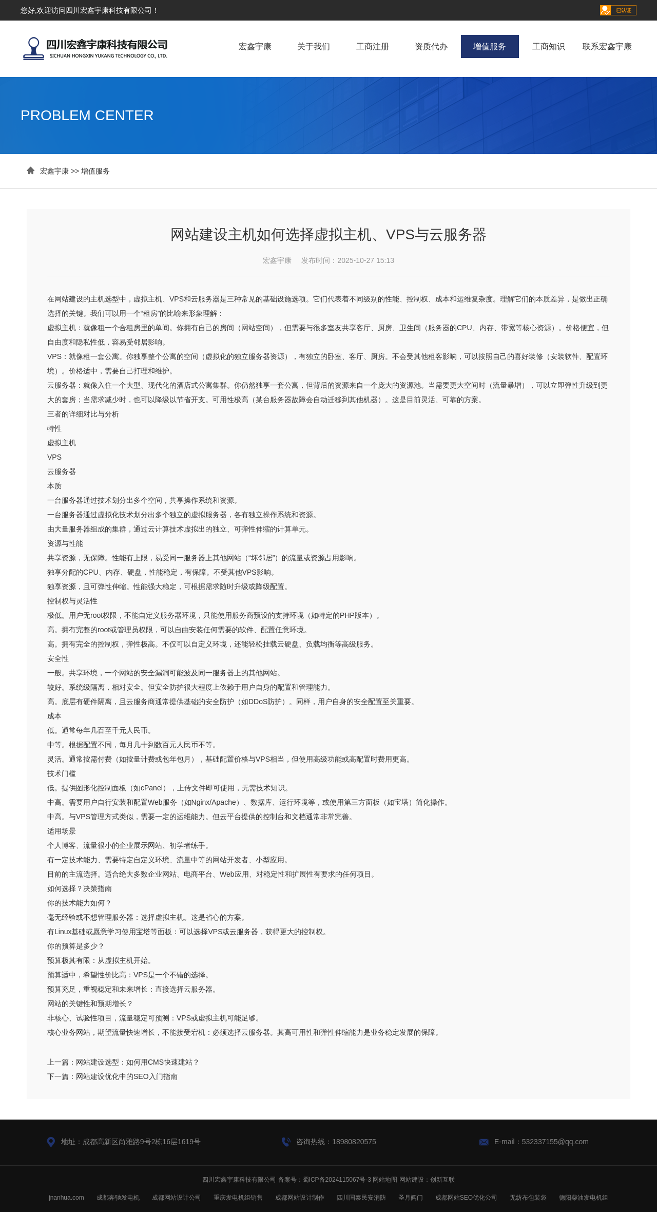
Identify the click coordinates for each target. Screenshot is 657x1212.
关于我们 (313, 46)
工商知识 (548, 46)
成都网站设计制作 (299, 1197)
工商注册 (372, 46)
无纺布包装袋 (528, 1197)
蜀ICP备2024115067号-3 (337, 1179)
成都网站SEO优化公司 (466, 1197)
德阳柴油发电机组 (583, 1197)
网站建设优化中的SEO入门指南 (127, 1076)
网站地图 (385, 1179)
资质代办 (431, 46)
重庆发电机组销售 (238, 1197)
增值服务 (489, 46)
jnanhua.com (66, 1197)
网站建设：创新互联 (427, 1179)
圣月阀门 (410, 1197)
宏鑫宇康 (255, 46)
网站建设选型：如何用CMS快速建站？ (138, 1062)
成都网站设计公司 (176, 1197)
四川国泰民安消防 (361, 1197)
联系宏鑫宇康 (607, 46)
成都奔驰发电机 (118, 1197)
